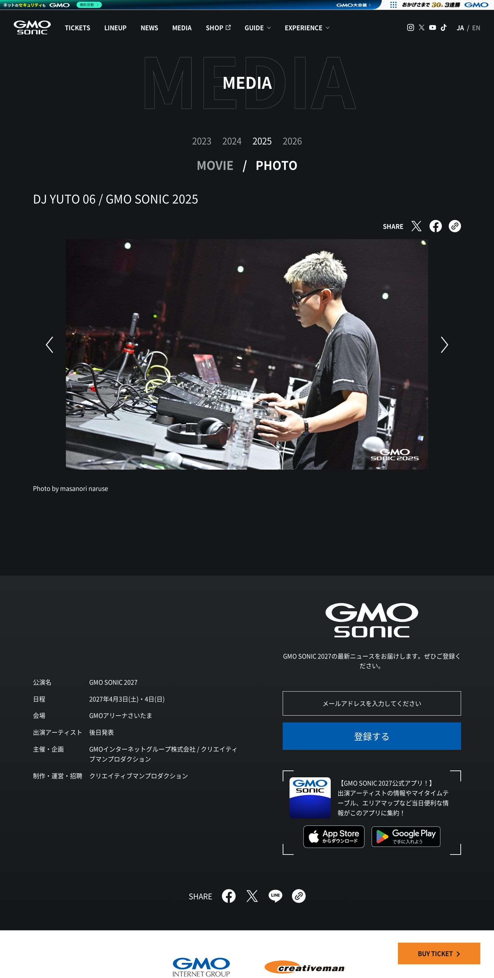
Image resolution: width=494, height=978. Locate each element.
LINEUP (115, 27)
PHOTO (276, 164)
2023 (201, 140)
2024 (232, 140)
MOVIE (215, 164)
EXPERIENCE (303, 27)
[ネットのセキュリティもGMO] (53, 5)
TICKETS (77, 27)
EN (476, 27)
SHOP (214, 27)
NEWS (149, 27)
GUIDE (254, 27)
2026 (292, 140)
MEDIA (182, 27)
